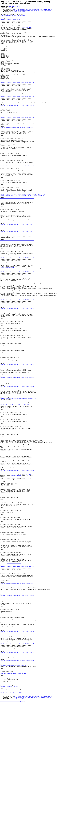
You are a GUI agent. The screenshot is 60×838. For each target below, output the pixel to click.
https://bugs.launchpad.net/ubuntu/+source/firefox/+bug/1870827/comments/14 (17, 275)
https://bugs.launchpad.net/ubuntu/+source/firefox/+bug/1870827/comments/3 (17, 138)
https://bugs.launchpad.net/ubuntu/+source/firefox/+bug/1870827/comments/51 (17, 780)
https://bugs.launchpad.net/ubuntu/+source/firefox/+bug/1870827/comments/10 (17, 219)
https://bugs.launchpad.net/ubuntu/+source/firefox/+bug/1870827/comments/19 (17, 356)
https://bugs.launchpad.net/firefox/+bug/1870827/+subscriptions (14, 828)
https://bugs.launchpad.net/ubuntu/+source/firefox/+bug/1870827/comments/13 (17, 266)
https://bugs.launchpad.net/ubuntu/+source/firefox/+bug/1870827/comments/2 (17, 123)
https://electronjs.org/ (16, 568)
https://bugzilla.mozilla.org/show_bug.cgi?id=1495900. (12, 15)
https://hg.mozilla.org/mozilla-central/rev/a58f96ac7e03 (13, 805)
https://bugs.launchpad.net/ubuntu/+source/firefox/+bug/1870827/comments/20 (17, 367)
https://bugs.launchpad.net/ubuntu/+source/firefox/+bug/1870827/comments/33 (17, 515)
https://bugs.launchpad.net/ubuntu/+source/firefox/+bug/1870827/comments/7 (17, 186)
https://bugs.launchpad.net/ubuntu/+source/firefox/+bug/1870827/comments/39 (17, 633)
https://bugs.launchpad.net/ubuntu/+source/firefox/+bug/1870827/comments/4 (17, 150)
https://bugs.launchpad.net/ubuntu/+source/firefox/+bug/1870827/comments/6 (17, 178)
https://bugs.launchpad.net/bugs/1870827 (9, 821)
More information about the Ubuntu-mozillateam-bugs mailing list (12, 836)
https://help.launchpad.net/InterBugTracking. (10, 20)
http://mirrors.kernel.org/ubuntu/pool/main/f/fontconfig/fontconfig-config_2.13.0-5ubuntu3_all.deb (22, 230)
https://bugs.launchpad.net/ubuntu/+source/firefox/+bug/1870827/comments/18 (17, 323)
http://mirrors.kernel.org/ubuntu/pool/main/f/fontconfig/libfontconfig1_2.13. (18, 475)
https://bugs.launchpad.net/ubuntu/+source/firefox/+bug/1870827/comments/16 (17, 296)
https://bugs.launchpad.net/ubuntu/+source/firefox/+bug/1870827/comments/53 (17, 800)
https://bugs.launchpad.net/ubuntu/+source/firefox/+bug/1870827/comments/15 (17, 285)
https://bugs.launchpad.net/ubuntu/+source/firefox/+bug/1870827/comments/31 (17, 497)
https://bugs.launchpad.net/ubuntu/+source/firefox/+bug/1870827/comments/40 (17, 641)
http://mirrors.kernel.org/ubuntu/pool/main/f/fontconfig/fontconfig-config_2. (18, 473)
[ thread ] (15, 11)
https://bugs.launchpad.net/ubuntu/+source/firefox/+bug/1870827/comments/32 (17, 506)
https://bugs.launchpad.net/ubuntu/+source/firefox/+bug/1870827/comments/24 (17, 406)
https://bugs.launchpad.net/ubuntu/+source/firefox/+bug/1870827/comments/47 (17, 725)
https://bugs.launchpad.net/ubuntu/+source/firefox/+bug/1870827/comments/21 (17, 380)
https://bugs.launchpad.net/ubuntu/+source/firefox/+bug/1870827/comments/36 (17, 606)
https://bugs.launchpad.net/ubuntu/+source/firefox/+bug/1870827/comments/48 (17, 734)
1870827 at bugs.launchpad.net (14, 6)
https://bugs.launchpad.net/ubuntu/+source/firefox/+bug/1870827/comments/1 (17, 113)
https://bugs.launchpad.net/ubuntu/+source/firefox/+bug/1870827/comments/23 (17, 396)
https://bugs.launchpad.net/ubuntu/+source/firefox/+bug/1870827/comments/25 (17, 414)
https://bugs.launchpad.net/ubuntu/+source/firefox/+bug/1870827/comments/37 (17, 615)
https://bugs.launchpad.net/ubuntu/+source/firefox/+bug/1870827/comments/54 (17, 808)
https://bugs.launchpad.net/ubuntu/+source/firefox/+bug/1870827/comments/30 (17, 489)
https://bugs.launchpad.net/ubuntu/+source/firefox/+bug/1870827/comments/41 (17, 657)
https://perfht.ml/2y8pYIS (27, 30)
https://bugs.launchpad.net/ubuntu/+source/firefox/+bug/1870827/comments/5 (17, 160)
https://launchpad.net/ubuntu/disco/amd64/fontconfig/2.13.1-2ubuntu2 (15, 482)
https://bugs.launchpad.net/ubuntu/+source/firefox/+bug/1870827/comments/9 (17, 210)
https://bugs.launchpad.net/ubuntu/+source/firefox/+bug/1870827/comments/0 (17, 96)
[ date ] (12, 11)
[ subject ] (19, 11)
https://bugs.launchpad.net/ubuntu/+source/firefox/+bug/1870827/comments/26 (17, 423)
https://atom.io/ (27, 566)
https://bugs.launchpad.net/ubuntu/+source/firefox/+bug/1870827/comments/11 (17, 235)
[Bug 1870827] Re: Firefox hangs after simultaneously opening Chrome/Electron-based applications (33, 9)
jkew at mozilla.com (9, 794)
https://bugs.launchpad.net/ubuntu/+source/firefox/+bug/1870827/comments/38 (17, 623)
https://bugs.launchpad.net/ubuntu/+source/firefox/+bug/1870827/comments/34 (17, 561)
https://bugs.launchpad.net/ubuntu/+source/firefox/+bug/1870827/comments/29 (17, 460)
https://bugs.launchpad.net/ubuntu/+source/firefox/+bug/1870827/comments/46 (17, 711)
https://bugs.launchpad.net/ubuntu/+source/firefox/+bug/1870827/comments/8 (17, 196)
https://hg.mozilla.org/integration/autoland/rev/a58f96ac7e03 (14, 795)
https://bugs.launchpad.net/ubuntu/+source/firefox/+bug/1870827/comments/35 (17, 591)
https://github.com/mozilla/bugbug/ (12, 785)
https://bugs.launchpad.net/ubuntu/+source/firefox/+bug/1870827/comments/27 (17, 434)
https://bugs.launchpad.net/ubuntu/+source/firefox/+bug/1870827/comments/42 (17, 677)
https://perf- (25, 51)
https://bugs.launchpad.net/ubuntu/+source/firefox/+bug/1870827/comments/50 (17, 769)
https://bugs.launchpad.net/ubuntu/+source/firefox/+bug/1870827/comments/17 (17, 306)
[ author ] (23, 11)
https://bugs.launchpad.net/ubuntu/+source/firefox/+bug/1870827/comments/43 (17, 697)
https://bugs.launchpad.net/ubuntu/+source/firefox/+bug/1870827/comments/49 (17, 754)
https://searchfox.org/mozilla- (8, 318)
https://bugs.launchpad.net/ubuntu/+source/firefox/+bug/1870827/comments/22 (17, 388)
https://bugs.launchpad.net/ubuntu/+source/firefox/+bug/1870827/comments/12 (17, 245)
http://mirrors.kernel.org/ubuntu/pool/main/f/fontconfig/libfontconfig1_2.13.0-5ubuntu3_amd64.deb (22, 231)
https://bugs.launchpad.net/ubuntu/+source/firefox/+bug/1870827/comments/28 (17, 450)
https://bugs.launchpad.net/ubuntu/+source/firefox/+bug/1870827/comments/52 (17, 789)
